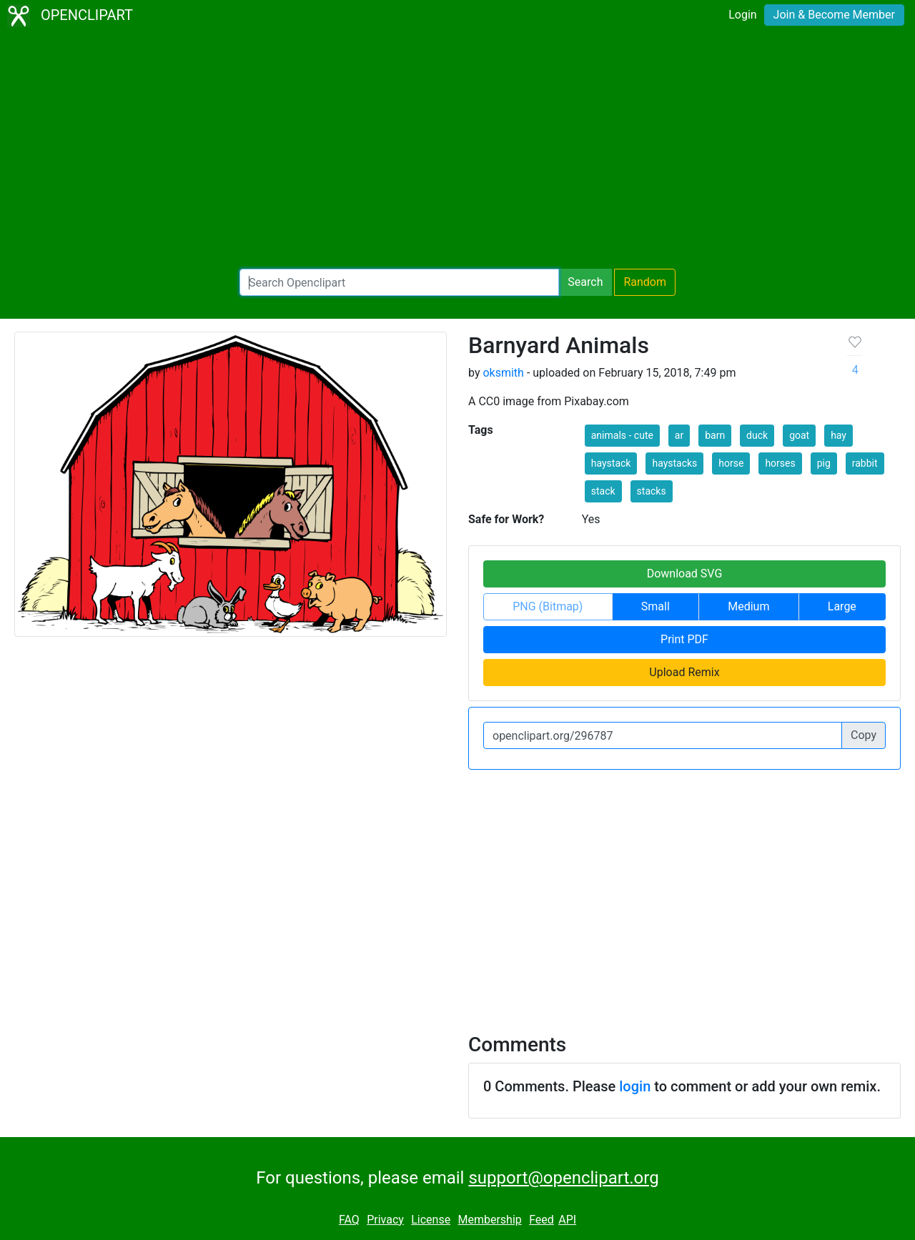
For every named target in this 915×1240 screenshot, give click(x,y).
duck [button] (757, 435)
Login (742, 14)
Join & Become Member (834, 14)
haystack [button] (611, 463)
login (635, 1086)
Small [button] (655, 606)
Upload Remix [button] (684, 672)
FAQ (349, 1219)
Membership (489, 1219)
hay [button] (838, 435)
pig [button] (824, 463)
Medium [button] (748, 606)
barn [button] (715, 435)
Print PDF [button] (684, 639)
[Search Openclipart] (399, 282)
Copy (863, 735)
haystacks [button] (674, 463)
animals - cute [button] (622, 435)
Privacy (385, 1219)
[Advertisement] (457, 150)
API (567, 1219)
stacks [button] (651, 491)
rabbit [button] (865, 463)
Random (644, 282)
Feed (541, 1219)
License (430, 1219)
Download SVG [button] (685, 573)
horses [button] (780, 463)
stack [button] (603, 491)
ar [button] (679, 435)
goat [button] (799, 435)
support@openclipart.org (563, 1178)
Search (585, 282)
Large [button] (842, 606)
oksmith (503, 373)
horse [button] (730, 463)
